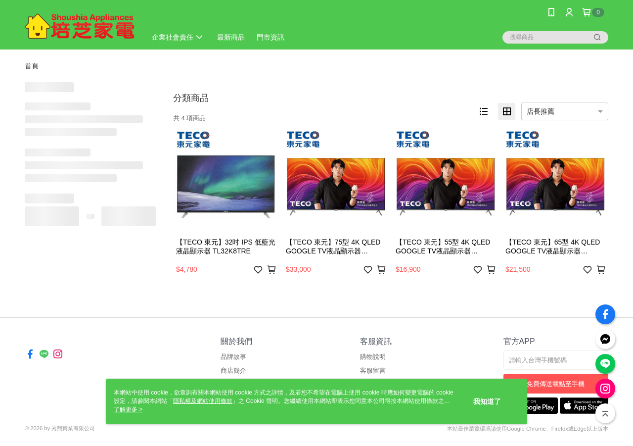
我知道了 (487, 401)
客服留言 (373, 370)
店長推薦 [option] (540, 111)
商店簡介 (233, 370)
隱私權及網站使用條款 (202, 400)
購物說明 (373, 356)
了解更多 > (128, 409)
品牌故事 (233, 356)
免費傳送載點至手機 (556, 384)
